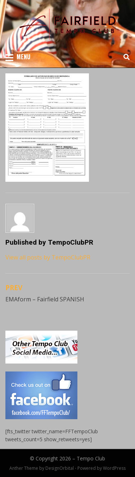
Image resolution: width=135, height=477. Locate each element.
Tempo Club (91, 458)
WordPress (114, 468)
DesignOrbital (59, 468)
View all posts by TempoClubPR (47, 257)
